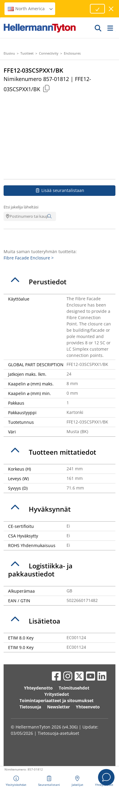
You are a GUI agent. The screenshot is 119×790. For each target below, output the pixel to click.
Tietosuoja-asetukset (58, 733)
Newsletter (58, 707)
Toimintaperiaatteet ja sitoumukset (56, 700)
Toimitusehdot (74, 688)
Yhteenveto (88, 707)
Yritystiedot (56, 694)
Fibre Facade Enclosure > (29, 258)
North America (30, 8)
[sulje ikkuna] (111, 8)
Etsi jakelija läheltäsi (21, 207)
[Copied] (46, 88)
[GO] (98, 28)
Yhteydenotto (38, 688)
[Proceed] (97, 8)
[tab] (59, 282)
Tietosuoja (30, 707)
